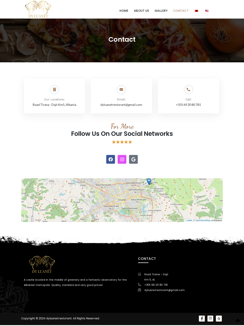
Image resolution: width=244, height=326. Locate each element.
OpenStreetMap (202, 221)
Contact (180, 10)
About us (142, 10)
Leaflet (189, 221)
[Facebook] (202, 319)
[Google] (219, 319)
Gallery (161, 10)
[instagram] (210, 319)
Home (124, 10)
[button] (149, 182)
